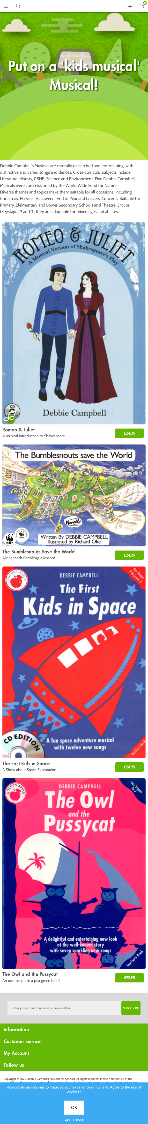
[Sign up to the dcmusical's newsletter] (74, 1008)
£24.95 (129, 433)
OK (74, 160)
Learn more (74, 172)
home (68, 6)
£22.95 (129, 977)
